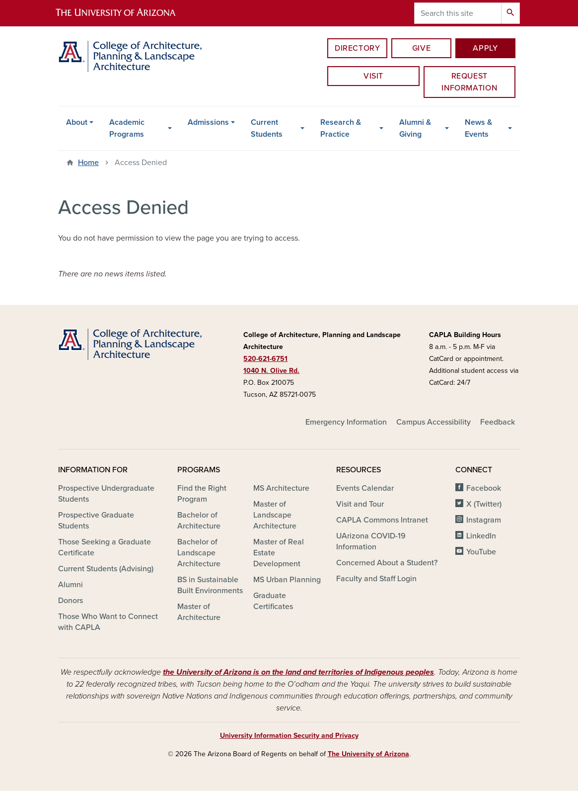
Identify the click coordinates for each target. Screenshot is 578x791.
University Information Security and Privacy (289, 735)
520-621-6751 (265, 358)
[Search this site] (458, 13)
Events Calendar (365, 488)
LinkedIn (481, 536)
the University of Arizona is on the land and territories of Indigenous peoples (298, 672)
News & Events (478, 128)
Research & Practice (340, 128)
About (76, 122)
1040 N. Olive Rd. (271, 370)
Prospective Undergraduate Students (106, 493)
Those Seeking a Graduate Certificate (104, 547)
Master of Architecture (198, 612)
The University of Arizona (368, 754)
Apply (485, 48)
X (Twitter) (484, 504)
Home (88, 163)
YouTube (481, 552)
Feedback (497, 422)
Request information (469, 82)
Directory (357, 48)
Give (421, 48)
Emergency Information (346, 422)
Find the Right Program (201, 493)
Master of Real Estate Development (278, 553)
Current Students (267, 128)
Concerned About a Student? (386, 563)
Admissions (208, 122)
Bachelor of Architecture (198, 520)
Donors (70, 601)
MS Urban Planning (287, 580)
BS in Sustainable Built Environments (210, 585)
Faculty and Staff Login (376, 579)
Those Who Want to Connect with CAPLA (108, 622)
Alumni (70, 585)
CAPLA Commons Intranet (382, 520)
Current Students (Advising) (105, 569)
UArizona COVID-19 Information (371, 541)
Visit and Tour (360, 504)
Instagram (483, 520)
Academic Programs (126, 128)
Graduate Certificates (273, 601)
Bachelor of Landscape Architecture (198, 553)
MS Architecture (281, 488)
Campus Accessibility (433, 422)
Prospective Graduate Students (96, 520)
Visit (373, 76)
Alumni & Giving (415, 128)
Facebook (483, 488)
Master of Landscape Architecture (274, 515)
